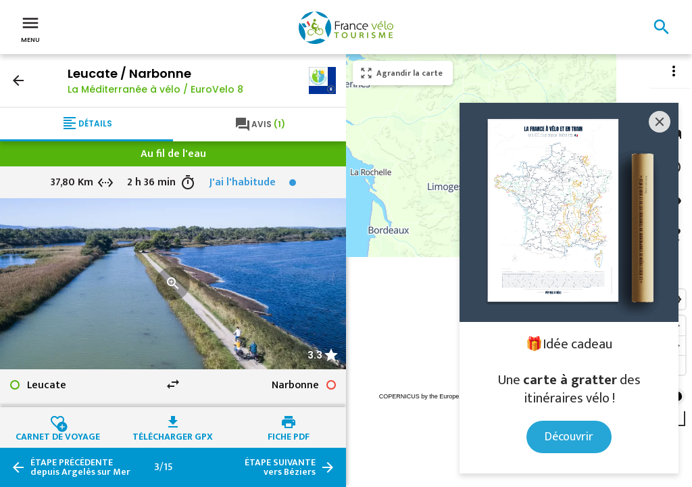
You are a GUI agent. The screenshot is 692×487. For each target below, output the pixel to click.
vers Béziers (280, 467)
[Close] (659, 122)
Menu (30, 28)
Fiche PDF (289, 435)
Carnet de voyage (58, 435)
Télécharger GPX (172, 435)
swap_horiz (173, 384)
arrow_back (18, 80)
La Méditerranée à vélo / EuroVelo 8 (155, 89)
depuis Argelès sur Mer (80, 467)
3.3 (314, 355)
